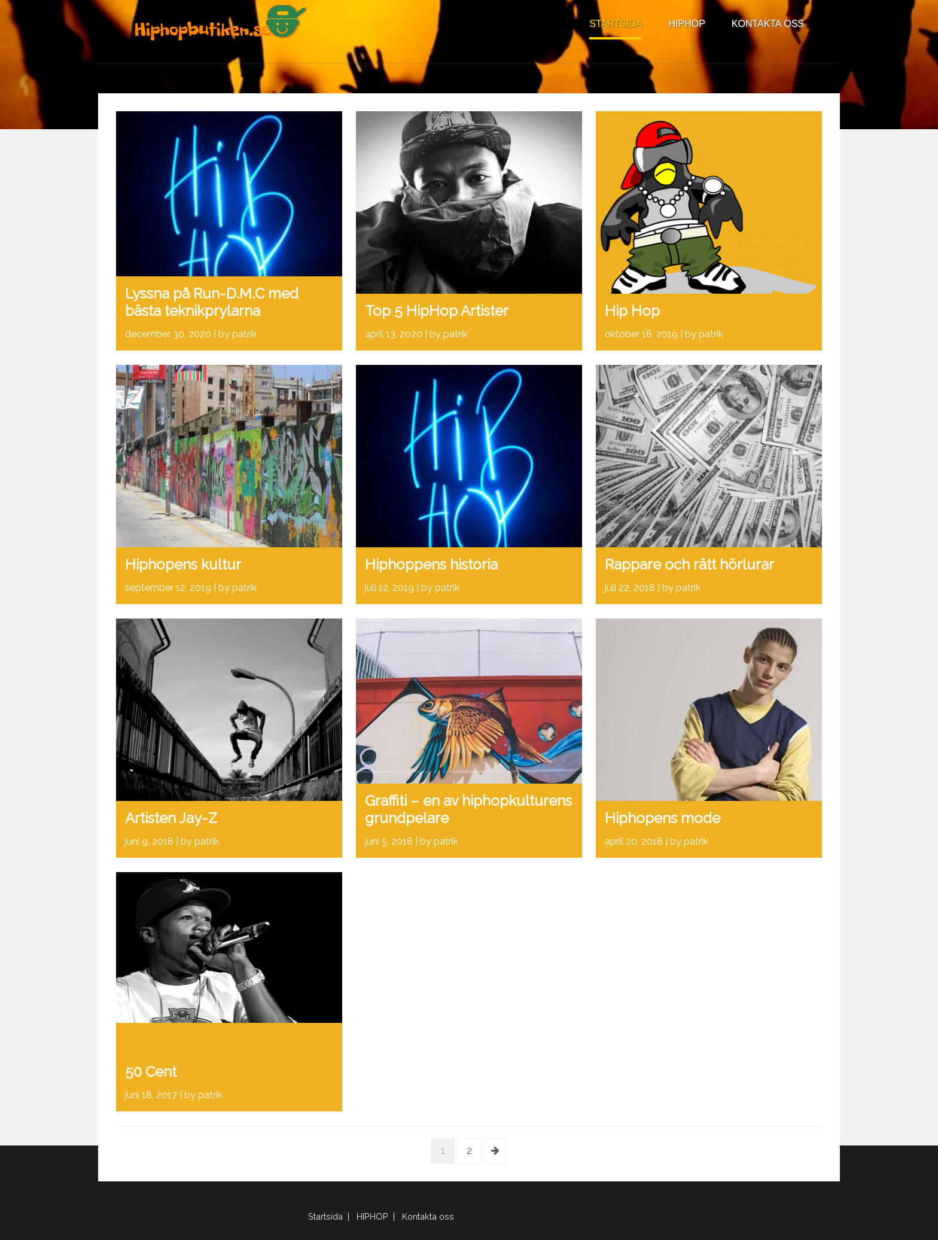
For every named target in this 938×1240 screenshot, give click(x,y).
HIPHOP (686, 24)
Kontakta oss (768, 24)
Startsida (615, 24)
